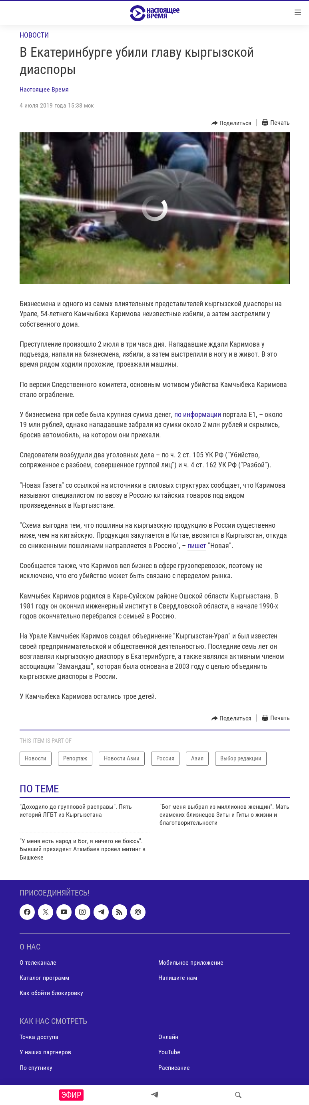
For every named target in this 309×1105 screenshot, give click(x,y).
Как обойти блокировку (51, 993)
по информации (197, 414)
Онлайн (168, 1037)
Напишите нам (177, 977)
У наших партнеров (45, 1052)
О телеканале (38, 962)
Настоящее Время (44, 89)
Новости (34, 35)
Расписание (174, 1067)
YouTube (169, 1052)
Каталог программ (44, 977)
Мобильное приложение (190, 962)
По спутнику (36, 1067)
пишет (196, 545)
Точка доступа (39, 1037)
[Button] (231, 123)
